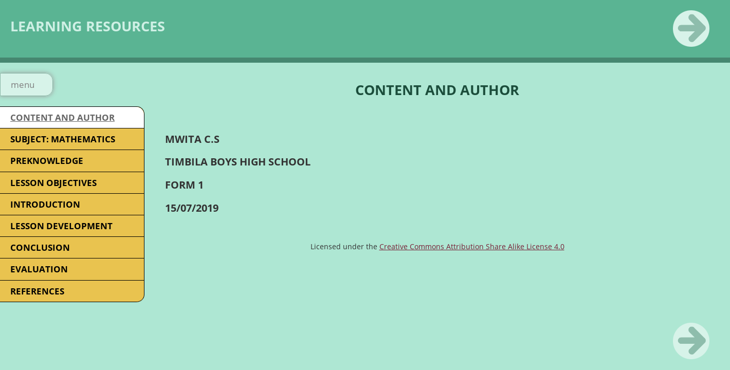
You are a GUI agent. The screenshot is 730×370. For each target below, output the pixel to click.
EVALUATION (39, 269)
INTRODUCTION (45, 204)
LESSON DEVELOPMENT (61, 226)
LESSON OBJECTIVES (53, 183)
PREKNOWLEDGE (46, 160)
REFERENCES (37, 291)
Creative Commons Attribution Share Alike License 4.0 (471, 246)
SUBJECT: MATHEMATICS (62, 139)
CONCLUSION (40, 247)
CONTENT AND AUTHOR (62, 117)
